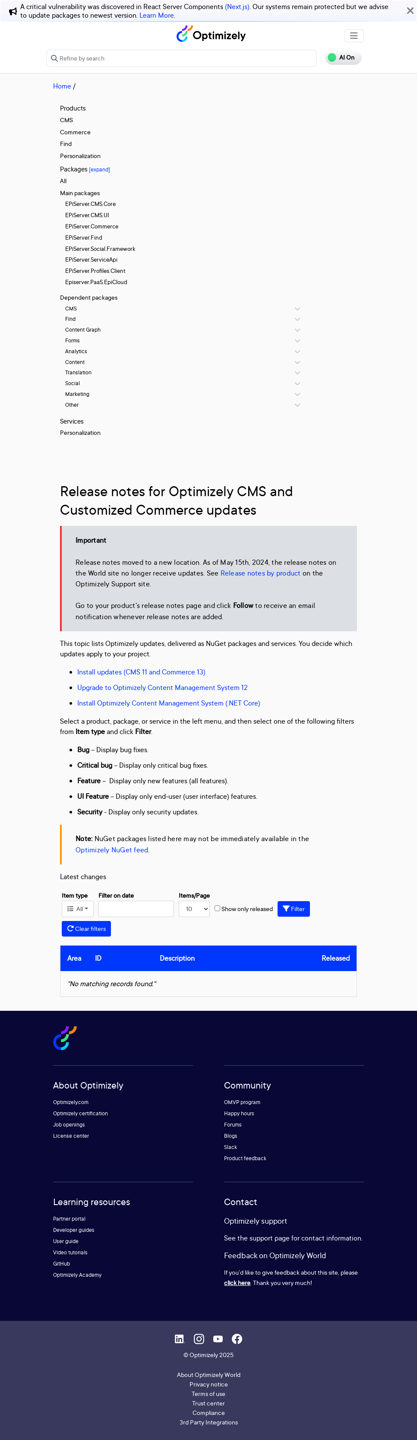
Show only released (247, 909)
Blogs (230, 1135)
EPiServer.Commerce (91, 226)
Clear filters (86, 928)
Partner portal (69, 1218)
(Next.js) (237, 6)
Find (66, 143)
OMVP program (242, 1102)
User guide (66, 1241)
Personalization (80, 156)
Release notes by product (261, 573)
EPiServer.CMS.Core (90, 204)
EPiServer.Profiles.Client (95, 271)
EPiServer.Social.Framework (100, 249)
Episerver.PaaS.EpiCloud (96, 282)
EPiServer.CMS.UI (87, 215)
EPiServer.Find (83, 237)
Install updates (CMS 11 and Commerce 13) (141, 672)
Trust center (208, 1403)
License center (71, 1135)
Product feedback (245, 1158)
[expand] (99, 169)
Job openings (69, 1124)
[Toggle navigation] (353, 35)
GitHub (61, 1263)
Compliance (209, 1412)
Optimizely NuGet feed (112, 850)
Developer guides (74, 1230)
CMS (66, 120)
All (63, 181)
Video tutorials (70, 1252)
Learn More (156, 15)
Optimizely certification (80, 1113)
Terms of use (208, 1393)
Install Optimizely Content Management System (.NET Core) (168, 703)
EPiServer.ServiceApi (91, 259)
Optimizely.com (70, 1102)
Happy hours (239, 1113)
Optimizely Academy (77, 1275)
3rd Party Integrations (209, 1422)
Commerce (75, 132)
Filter (294, 909)
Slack (230, 1147)
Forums (233, 1124)
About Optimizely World (208, 1374)
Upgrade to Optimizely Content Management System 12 (162, 687)
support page (270, 1238)
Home (62, 86)
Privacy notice (209, 1384)
